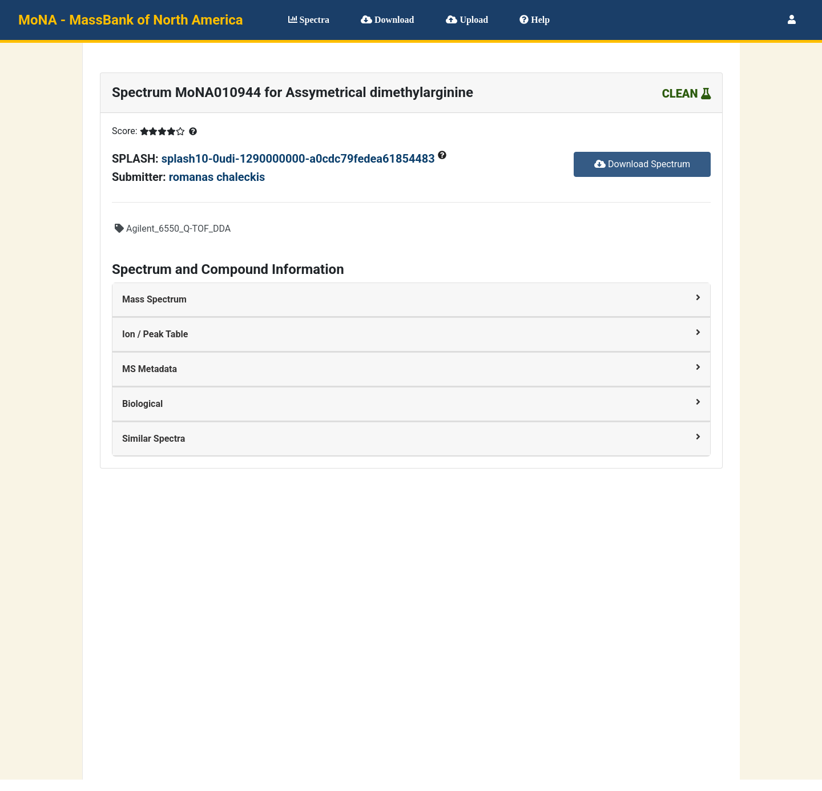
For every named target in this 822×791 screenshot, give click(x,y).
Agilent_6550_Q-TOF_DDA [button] (173, 228)
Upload (467, 20)
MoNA (130, 20)
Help (534, 20)
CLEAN (686, 93)
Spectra (308, 20)
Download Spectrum (642, 164)
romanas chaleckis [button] (217, 177)
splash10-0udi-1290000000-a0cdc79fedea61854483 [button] (300, 159)
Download (387, 20)
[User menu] (791, 20)
